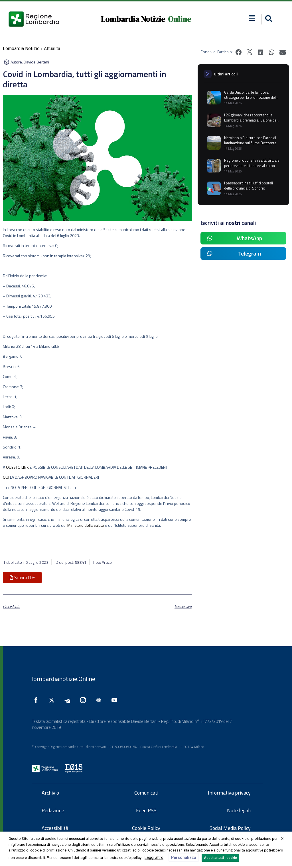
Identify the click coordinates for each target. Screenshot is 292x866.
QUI (6, 477)
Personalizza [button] (183, 857)
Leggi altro (154, 857)
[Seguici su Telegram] (68, 700)
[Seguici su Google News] (100, 700)
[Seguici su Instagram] (84, 700)
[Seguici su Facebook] (37, 700)
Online (179, 19)
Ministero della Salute (85, 525)
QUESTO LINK (17, 467)
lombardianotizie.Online (63, 679)
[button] (252, 18)
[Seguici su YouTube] (115, 700)
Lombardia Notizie (133, 19)
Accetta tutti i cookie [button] (220, 858)
